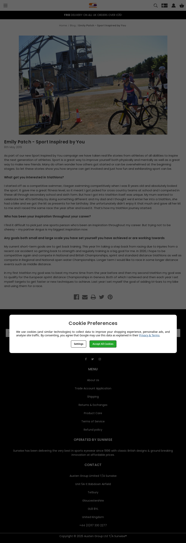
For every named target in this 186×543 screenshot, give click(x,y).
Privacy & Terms (149, 335)
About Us (93, 380)
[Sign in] (174, 6)
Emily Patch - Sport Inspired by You (44, 142)
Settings (78, 344)
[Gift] (165, 6)
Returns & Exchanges (93, 405)
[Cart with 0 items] (182, 6)
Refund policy (93, 430)
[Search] (156, 6)
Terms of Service (93, 421)
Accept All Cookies (103, 344)
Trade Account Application (93, 388)
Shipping (93, 397)
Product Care (93, 413)
